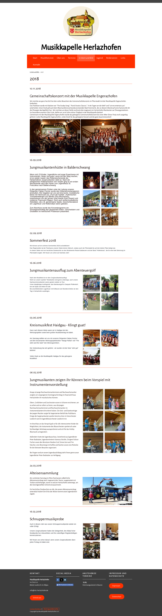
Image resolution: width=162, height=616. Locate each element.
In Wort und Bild (86, 58)
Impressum (116, 586)
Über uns (61, 58)
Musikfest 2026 (46, 58)
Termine (71, 58)
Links (123, 58)
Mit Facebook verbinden (65, 585)
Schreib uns (37, 598)
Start (35, 58)
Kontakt (36, 65)
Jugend (100, 58)
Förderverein (111, 58)
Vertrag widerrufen (51, 609)
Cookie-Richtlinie (35, 609)
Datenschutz (116, 597)
